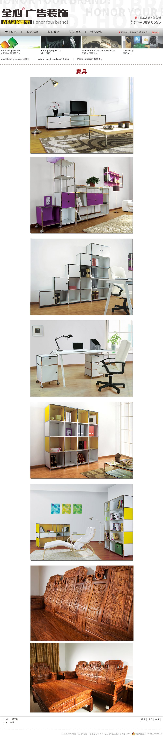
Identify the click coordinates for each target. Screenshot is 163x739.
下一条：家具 (8, 722)
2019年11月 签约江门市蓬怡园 (134, 32)
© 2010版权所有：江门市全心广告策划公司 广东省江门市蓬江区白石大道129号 (112, 734)
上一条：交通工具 (10, 719)
